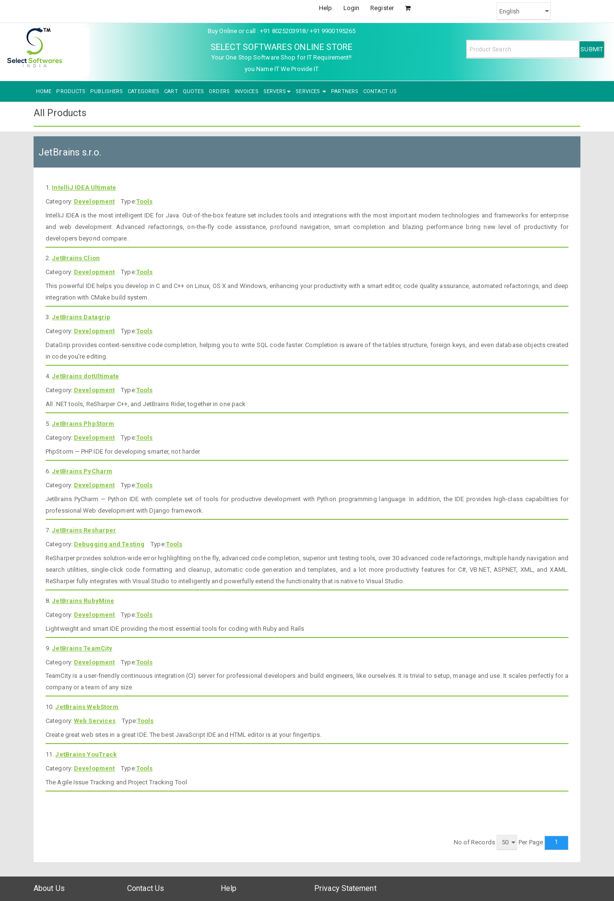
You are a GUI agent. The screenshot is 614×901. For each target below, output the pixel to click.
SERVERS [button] (277, 91)
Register (382, 8)
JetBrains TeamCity (82, 648)
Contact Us (145, 888)
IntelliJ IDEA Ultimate (84, 187)
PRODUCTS (70, 91)
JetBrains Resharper (84, 530)
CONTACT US (380, 91)
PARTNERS (344, 91)
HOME (43, 91)
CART (170, 91)
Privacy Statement (345, 888)
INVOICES (247, 91)
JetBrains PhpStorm (83, 423)
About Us (49, 888)
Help (325, 8)
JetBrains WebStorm (86, 706)
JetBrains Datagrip (81, 317)
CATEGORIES (143, 91)
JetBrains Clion (76, 258)
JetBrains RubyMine (83, 600)
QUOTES (193, 91)
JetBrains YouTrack (86, 754)
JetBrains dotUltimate (85, 376)
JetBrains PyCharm (82, 471)
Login (351, 8)
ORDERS (219, 91)
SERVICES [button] (310, 91)
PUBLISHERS (106, 91)
